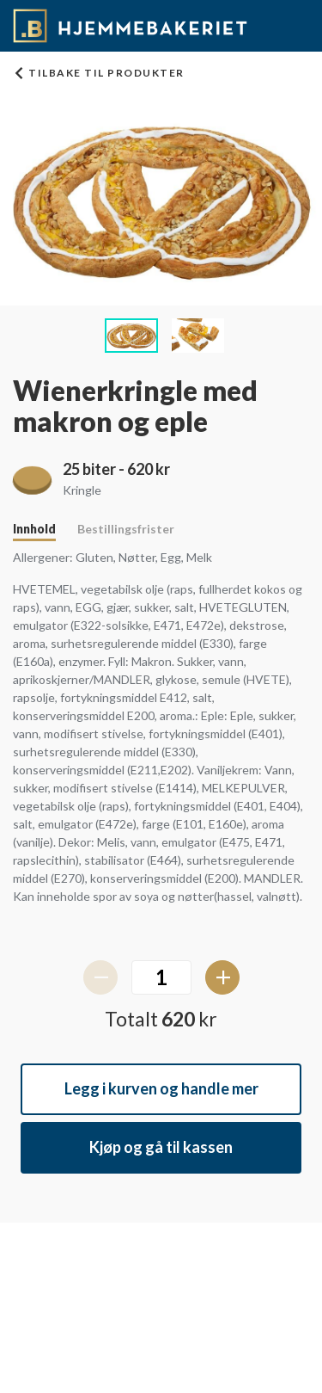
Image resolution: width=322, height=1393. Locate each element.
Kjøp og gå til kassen (161, 1146)
